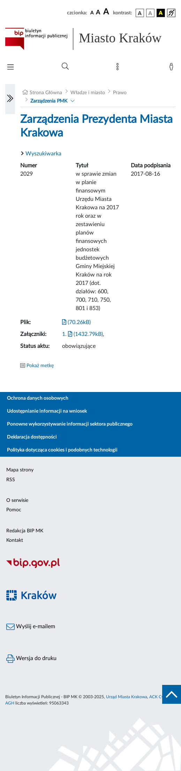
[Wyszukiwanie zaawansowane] (65, 66)
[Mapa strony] (119, 68)
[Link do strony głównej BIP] (90, 38)
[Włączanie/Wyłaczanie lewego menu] (10, 99)
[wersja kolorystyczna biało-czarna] (150, 12)
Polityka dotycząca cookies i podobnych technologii (62, 450)
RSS (10, 479)
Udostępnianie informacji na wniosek (47, 411)
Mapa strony (19, 470)
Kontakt (14, 540)
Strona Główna (46, 92)
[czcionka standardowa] (92, 12)
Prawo (120, 92)
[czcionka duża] (107, 12)
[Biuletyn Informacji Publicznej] (90, 566)
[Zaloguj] (172, 68)
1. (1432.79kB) (82, 334)
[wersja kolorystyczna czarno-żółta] (160, 12)
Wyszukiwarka (43, 153)
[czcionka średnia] (98, 12)
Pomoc (13, 509)
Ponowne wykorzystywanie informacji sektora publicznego (70, 424)
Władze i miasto (87, 92)
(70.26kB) (76, 322)
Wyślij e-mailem (30, 627)
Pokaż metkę (40, 365)
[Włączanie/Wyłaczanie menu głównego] (10, 67)
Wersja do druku (31, 658)
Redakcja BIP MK (24, 530)
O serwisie (17, 500)
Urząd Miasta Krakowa (126, 697)
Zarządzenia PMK (48, 101)
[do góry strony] (171, 694)
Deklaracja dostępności (32, 437)
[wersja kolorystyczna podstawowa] (139, 12)
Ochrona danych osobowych (37, 398)
